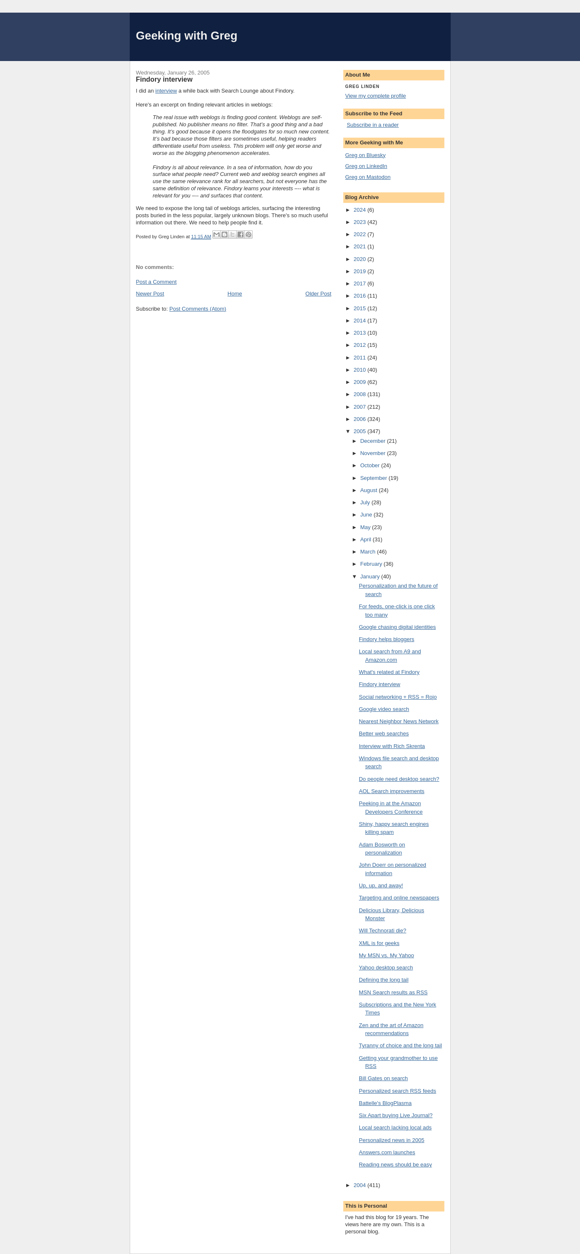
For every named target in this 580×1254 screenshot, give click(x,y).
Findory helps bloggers (386, 639)
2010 (361, 370)
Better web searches (384, 733)
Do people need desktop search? (399, 779)
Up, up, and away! (381, 885)
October (370, 465)
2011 (361, 357)
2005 (361, 431)
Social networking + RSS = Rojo (398, 697)
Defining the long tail (384, 980)
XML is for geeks (379, 943)
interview (166, 91)
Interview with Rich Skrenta (392, 746)
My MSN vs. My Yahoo (386, 955)
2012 (361, 345)
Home (234, 293)
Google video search (384, 709)
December (373, 441)
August (369, 490)
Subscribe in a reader (373, 125)
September (374, 478)
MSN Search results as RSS (393, 992)
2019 (361, 271)
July (366, 502)
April (366, 539)
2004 (361, 1185)
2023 (361, 222)
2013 (361, 333)
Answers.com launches (387, 1152)
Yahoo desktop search (386, 967)
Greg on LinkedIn (366, 166)
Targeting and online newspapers (399, 898)
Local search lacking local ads (395, 1127)
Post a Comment (156, 282)
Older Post (318, 293)
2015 (361, 308)
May (366, 527)
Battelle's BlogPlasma (385, 1103)
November (373, 453)
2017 (361, 283)
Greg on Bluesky (365, 155)
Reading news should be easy (395, 1164)
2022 (361, 234)
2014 (361, 320)
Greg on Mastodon (368, 177)
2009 (361, 382)
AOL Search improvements (392, 791)
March (368, 551)
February (372, 564)
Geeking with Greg (187, 35)
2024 (361, 210)
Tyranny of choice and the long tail (400, 1045)
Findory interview (379, 684)
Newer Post (150, 293)
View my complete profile (375, 96)
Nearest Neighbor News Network (398, 721)
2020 (361, 259)
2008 (361, 394)
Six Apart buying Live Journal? (396, 1115)
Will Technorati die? (382, 930)
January (370, 576)
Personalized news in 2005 (391, 1140)
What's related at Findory (389, 672)
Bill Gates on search (383, 1078)
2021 (361, 246)
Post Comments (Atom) (197, 309)
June (367, 514)
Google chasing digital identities (397, 627)
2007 (361, 407)
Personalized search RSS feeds (397, 1091)
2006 (361, 419)
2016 (361, 296)
